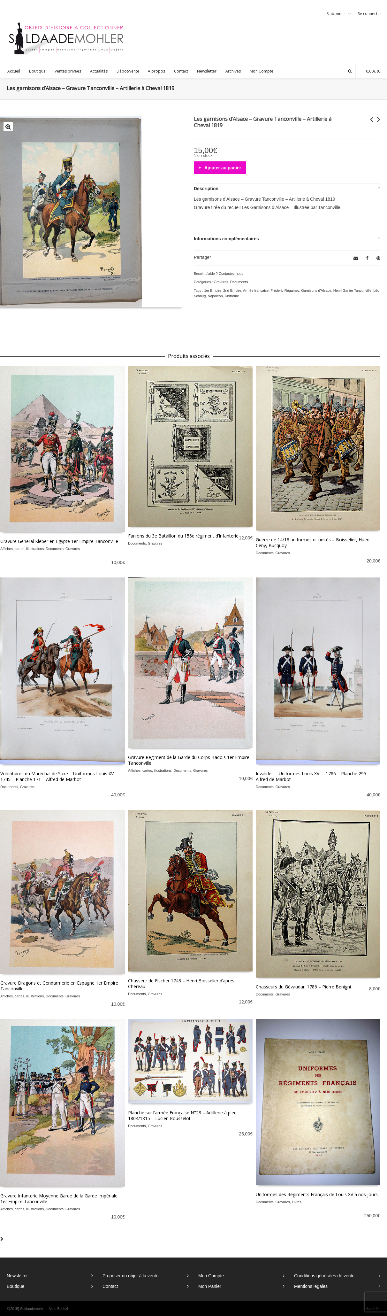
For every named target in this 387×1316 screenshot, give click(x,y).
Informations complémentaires (226, 238)
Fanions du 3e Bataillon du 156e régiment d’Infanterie (183, 536)
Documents (239, 282)
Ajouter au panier (222, 167)
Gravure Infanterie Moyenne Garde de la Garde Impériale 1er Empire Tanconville (59, 1198)
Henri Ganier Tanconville (352, 290)
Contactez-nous (231, 273)
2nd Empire (232, 290)
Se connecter (369, 13)
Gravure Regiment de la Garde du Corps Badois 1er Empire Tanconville (188, 760)
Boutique (15, 1286)
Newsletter (17, 1275)
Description (206, 188)
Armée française (256, 290)
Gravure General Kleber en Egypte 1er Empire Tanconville (59, 541)
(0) (370, 71)
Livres (296, 1202)
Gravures (221, 282)
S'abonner (336, 13)
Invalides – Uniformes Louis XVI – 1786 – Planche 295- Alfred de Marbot (312, 776)
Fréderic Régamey (284, 290)
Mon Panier (209, 1286)
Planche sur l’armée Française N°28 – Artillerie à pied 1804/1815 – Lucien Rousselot (182, 1115)
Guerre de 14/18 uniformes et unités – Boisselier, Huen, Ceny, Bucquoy (313, 542)
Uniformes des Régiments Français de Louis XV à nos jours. (317, 1194)
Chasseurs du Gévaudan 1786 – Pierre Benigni (303, 987)
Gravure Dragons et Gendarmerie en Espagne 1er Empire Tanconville (59, 986)
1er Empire (212, 290)
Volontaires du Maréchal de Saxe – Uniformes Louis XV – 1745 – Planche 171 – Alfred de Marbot (59, 776)
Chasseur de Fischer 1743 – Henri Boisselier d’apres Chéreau (181, 983)
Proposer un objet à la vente (130, 1275)
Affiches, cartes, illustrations (22, 549)
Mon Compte (211, 1275)
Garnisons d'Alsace (316, 290)
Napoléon (215, 296)
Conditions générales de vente (324, 1275)
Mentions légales (311, 1286)
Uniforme (232, 296)
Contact (110, 1286)
